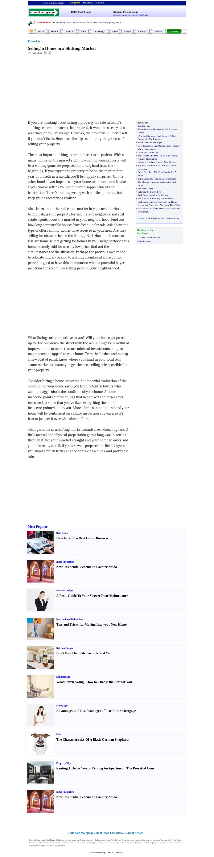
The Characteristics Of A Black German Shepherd (92, 739)
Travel (41, 31)
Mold (140, 142)
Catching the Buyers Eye (149, 191)
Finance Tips (43, 22)
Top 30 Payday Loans (61, 22)
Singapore (75, 2)
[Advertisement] (62, 88)
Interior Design (64, 590)
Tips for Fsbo (144, 126)
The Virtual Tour (145, 188)
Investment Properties (148, 205)
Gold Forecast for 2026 (84, 22)
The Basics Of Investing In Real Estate (156, 198)
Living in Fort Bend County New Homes (157, 162)
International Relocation (69, 619)
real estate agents (114, 843)
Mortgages (62, 705)
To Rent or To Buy (168, 155)
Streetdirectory (99, 853)
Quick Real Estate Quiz (149, 152)
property (153, 843)
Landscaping (63, 676)
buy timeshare (145, 241)
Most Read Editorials (109, 833)
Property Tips (63, 763)
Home (115, 31)
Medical (69, 31)
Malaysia (99, 2)
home (137, 840)
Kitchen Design (64, 648)
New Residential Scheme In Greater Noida (86, 567)
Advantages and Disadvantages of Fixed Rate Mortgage (96, 711)
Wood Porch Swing (70, 682)
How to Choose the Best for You (109, 682)
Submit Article (134, 833)
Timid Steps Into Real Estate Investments (157, 178)
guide (74, 840)
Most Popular (38, 526)
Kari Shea (37, 53)
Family (127, 31)
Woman (174, 31)
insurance (83, 843)
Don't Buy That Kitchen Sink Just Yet (83, 653)
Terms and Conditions (114, 853)
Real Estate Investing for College (153, 195)
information (47, 843)
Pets (58, 734)
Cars (83, 31)
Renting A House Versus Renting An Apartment (90, 768)
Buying (137, 843)
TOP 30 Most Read (81, 11)
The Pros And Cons (140, 768)
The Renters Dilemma (148, 155)
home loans (74, 843)
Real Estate (62, 533)
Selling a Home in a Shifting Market (62, 48)
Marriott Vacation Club (149, 237)
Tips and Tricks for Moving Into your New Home (91, 624)
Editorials (34, 41)
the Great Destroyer (153, 142)
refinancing (163, 840)
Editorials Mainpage (81, 833)
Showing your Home (167, 202)
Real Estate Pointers (147, 202)
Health (54, 31)
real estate (106, 840)
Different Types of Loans (125, 11)
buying (126, 840)
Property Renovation (147, 158)
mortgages (92, 843)
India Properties (65, 561)
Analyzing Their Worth (170, 205)
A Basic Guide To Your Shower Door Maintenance (92, 595)
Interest (158, 31)
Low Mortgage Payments (109, 22)
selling (142, 840)
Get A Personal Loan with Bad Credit (130, 15)
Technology (98, 31)
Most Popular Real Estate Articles (163, 218)
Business (142, 31)
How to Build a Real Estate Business (82, 538)
